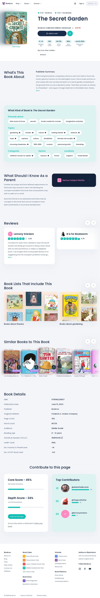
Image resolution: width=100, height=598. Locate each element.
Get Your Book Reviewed (87, 556)
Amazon (43, 55)
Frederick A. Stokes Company (64, 414)
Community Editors (61, 581)
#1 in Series (16, 371)
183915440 (57, 438)
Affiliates (7, 571)
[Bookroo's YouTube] (90, 568)
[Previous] (87, 222)
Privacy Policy (41, 595)
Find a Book (59, 575)
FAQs (6, 562)
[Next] (93, 222)
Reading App (59, 578)
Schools (37, 3)
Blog (5, 559)
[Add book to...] (70, 33)
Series (53, 371)
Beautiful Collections (30, 584)
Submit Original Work (86, 559)
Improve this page (16, 516)
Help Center (8, 565)
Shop (18, 3)
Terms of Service (26, 595)
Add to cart (52, 33)
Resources (58, 567)
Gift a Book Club (28, 572)
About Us (7, 556)
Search (92, 3)
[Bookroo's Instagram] (79, 568)
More (38, 91)
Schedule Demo (60, 564)
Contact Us (8, 568)
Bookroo (55, 409)
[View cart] (75, 3)
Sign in (81, 3)
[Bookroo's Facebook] (85, 568)
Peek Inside (16, 47)
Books (27, 3)
